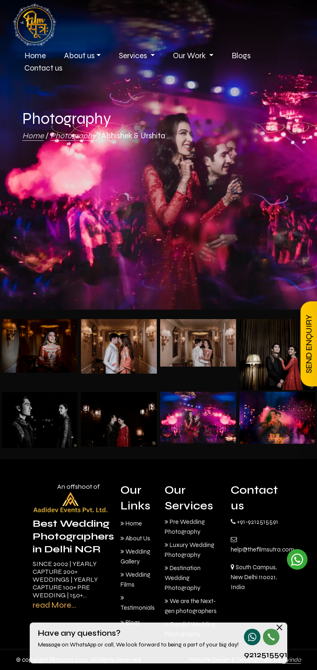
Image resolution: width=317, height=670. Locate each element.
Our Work (190, 55)
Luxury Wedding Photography (189, 550)
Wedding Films (135, 579)
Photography (74, 135)
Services (134, 55)
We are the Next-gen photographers (191, 606)
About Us (135, 538)
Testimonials (138, 602)
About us (79, 55)
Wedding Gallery (135, 556)
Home (33, 135)
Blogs (241, 55)
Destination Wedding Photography (183, 578)
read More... (54, 605)
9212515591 (252, 654)
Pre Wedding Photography (185, 526)
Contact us (43, 68)
